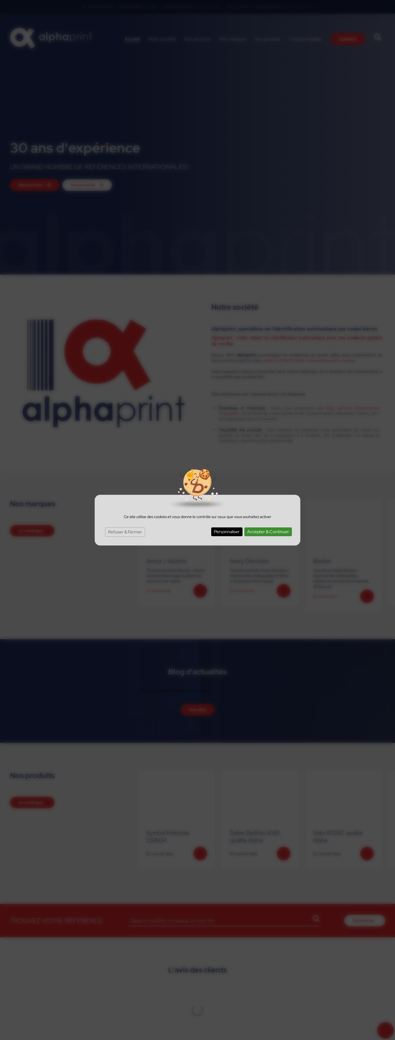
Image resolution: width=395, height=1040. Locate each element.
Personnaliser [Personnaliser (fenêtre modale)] (227, 532)
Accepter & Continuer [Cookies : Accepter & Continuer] (268, 532)
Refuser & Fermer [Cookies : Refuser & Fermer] (125, 532)
